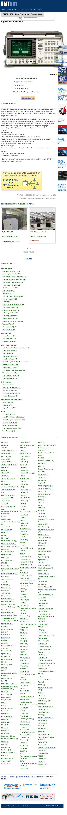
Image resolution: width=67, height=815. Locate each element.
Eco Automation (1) (7, 659)
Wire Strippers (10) (8, 431)
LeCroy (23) (24, 594)
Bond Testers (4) (7, 353)
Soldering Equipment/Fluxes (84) (13, 321)
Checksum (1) (6, 587)
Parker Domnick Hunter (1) (29, 705)
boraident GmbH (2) (7, 555)
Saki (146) (41, 472)
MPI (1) (22, 652)
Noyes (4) (23, 677)
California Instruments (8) (9, 573)
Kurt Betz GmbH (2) (26, 575)
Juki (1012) (23, 520)
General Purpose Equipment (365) (13, 420)
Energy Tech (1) (6, 678)
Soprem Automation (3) (46, 551)
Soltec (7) (41, 546)
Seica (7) (41, 511)
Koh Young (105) (25, 556)
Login (3, 9)
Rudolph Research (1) (45, 469)
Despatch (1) (5, 637)
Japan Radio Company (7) (28, 512)
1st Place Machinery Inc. (10, 241)
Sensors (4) (6, 302)
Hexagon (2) (24, 470)
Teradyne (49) (42, 632)
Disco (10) (4, 643)
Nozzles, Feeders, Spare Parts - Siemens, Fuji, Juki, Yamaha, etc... (62, 60)
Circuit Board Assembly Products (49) (14, 279)
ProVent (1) (24, 745)
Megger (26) (24, 630)
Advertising (16, 806)
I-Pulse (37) (24, 492)
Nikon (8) (23, 669)
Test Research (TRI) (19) (46, 635)
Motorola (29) (24, 649)
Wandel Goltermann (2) (46, 717)
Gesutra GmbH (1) (7, 758)
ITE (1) (22, 509)
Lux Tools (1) (24, 605)
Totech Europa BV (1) (45, 660)
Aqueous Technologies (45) (10, 487)
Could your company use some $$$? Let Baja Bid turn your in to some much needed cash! (12, 786)
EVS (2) (4, 703)
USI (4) (40, 692)
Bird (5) (3, 535)
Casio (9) (4, 582)
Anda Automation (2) (8, 478)
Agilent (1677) (6, 462)
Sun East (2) (42, 584)
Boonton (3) (5, 549)
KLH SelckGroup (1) (26, 548)
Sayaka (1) (41, 483)
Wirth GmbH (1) (43, 734)
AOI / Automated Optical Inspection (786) (15, 348)
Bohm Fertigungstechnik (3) (10, 546)
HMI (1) (22, 487)
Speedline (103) (43, 557)
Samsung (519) (43, 474)
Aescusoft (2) (5, 459)
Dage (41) (4, 626)
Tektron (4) (41, 621)
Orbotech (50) (24, 691)
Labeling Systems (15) (9, 422)
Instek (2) (23, 503)
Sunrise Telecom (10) (45, 587)
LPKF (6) (23, 602)
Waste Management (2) (10, 341)
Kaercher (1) (24, 523)
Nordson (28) (24, 671)
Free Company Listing (18, 9)
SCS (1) (41, 502)
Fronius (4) (4, 741)
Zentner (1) (42, 759)
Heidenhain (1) (25, 456)
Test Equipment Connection (28, 14)
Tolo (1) (40, 652)
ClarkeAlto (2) (5, 596)
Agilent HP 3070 (7, 232)
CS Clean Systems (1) (8, 618)
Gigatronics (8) (6, 761)
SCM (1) (41, 499)
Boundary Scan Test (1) (10, 356)
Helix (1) (23, 459)
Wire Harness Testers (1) (10, 376)
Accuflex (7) (5, 445)
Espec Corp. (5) (6, 694)
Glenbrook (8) (5, 764)
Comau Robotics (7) (7, 598)
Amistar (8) (5, 476)
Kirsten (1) (23, 542)
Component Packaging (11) (11, 285)
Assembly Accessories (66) (11, 274)
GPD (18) (23, 448)
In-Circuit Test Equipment (10, 236)
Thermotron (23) (43, 641)
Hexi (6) (22, 476)
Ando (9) (4, 481)
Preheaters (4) (7, 405)
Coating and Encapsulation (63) (12, 282)
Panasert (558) (25, 699)
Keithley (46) (24, 531)
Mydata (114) (24, 663)
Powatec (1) (24, 727)
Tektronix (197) (43, 624)
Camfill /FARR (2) (7, 579)
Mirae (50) (23, 641)
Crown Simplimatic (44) (9, 615)
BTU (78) (4, 563)
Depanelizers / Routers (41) (11, 387)
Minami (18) (24, 638)
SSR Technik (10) (44, 565)
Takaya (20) (42, 597)
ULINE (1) (41, 685)
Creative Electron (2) (8, 612)
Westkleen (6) (42, 729)
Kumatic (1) (24, 572)
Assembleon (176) (7, 498)
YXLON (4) (42, 756)
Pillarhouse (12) (25, 721)
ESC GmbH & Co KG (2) (9, 684)
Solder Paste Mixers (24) (10, 310)
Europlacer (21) (6, 700)
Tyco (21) (41, 682)
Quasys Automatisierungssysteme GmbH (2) (28, 756)
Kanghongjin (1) (25, 528)
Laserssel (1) (24, 586)
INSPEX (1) (24, 501)
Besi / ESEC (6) (6, 529)
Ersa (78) (4, 681)
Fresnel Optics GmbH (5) (9, 739)
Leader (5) (23, 591)
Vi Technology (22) (44, 701)
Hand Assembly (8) (8, 290)
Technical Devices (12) (45, 608)
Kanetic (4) (23, 526)
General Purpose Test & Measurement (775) (16, 362)
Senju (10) (41, 513)
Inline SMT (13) (25, 498)
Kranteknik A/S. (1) (26, 565)
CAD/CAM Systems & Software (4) (13, 417)
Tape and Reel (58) (8, 324)
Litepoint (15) (24, 600)
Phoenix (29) (24, 716)
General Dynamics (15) (9, 753)
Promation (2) (24, 740)
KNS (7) (22, 553)
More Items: (17, 204)
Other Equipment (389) (9, 425)
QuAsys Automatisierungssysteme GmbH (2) (28, 763)
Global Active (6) (25, 442)
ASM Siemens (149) (7, 495)
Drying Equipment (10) (9, 390)
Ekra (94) (4, 662)
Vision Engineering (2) (45, 706)
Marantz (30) (24, 618)
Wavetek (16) (42, 723)
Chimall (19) (5, 590)
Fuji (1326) (4, 744)
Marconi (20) (24, 621)
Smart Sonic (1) (43, 534)
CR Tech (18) (5, 610)
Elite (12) (4, 667)
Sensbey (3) (42, 516)
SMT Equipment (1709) (10, 307)
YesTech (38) (42, 750)
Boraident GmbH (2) (7, 552)
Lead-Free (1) (6, 293)
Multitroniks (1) (25, 657)
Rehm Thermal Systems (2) (47, 445)
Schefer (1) (42, 491)
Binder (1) (4, 532)
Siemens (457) (43, 524)
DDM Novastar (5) (7, 629)
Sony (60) (41, 548)
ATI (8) (3, 516)
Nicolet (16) (24, 666)
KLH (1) (22, 545)
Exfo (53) (4, 705)
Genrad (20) (5, 755)
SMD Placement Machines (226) (13, 304)
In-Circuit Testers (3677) (10, 364)
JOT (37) (23, 517)
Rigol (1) (41, 458)
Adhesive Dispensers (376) (11, 271)
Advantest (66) (6, 453)
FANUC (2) (5, 714)
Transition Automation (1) (46, 663)
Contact (25, 806)
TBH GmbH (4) (43, 603)
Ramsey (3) (24, 768)
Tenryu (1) (41, 630)
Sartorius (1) (42, 480)
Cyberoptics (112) (7, 623)
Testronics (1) (42, 638)
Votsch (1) (41, 715)
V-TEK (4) (41, 695)
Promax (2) (23, 743)
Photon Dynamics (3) (27, 719)
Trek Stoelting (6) (44, 666)
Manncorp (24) (25, 616)
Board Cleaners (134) (9, 336)
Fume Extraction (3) (8, 402)
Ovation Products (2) (27, 696)
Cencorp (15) (5, 585)
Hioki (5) (23, 481)
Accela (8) (4, 442)
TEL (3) (40, 627)
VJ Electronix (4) (43, 712)
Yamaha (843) (43, 742)
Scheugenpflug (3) (44, 494)
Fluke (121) (5, 730)
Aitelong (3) (5, 470)
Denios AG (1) (6, 635)
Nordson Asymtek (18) (27, 674)
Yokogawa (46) (43, 753)
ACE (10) (4, 448)
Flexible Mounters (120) (10, 288)
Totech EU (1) (42, 657)
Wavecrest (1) (42, 720)
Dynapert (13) (5, 656)
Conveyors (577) (7, 385)
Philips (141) (24, 713)
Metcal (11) (24, 632)
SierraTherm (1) (43, 527)
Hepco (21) (23, 464)
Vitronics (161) (43, 709)
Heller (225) (24, 462)
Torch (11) (41, 655)
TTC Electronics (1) (44, 679)
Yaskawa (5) (42, 745)
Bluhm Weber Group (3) (9, 541)
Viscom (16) (42, 704)
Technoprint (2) (43, 611)
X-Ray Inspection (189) (10, 378)
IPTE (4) (23, 506)
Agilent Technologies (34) (9, 464)
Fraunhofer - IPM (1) (8, 736)
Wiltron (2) (41, 731)
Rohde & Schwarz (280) (46, 461)
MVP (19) (23, 660)
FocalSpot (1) (5, 733)
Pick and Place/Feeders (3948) (12, 296)
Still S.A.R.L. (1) (43, 573)
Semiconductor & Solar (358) (11, 428)
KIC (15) (23, 537)
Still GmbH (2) (43, 571)
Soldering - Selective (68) (10, 316)
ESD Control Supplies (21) (11, 393)
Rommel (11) (42, 463)
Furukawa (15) (6, 750)
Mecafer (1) (24, 627)
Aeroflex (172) (6, 456)
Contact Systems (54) (8, 604)
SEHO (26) (42, 508)
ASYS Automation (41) (8, 506)
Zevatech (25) (42, 764)
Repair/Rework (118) (9, 408)
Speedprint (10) (43, 560)
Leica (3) (23, 597)
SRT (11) (41, 562)
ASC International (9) (8, 489)
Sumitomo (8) (42, 581)
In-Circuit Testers (26, 82)
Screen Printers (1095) (9, 299)
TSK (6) (40, 676)
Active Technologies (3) (9, 451)
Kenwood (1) (24, 534)
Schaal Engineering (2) (45, 486)
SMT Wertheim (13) (44, 537)
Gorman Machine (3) (27, 445)
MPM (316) (23, 655)
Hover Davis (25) (25, 489)
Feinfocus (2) (5, 719)
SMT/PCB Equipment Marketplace (19, 777)
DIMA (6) (4, 640)
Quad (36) (23, 751)
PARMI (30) (24, 707)
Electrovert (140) (6, 665)
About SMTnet (6, 806)
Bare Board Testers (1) (9, 351)
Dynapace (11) (6, 654)
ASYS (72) (4, 503)
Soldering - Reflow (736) (10, 313)
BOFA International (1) (8, 543)
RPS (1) (41, 466)
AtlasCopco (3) (6, 519)
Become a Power (34, 9)
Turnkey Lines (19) (8, 329)
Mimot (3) (23, 635)
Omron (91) (24, 685)
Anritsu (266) (5, 484)
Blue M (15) (5, 538)
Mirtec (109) (24, 644)
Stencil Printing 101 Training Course (61, 120)
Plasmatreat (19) (25, 724)
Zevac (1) (41, 761)
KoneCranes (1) (25, 559)
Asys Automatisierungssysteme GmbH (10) (9, 511)
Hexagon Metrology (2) (27, 473)
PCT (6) (22, 710)
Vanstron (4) (42, 698)
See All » (29, 258)
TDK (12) (41, 606)
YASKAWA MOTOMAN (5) (47, 747)
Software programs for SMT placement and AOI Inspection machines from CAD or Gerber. (48, 786)
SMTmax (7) (42, 543)
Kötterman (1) (24, 578)
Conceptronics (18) (7, 601)
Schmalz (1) (42, 497)
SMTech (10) (42, 540)
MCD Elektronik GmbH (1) (28, 624)
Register (8, 9)
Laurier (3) (23, 589)
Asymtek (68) (5, 501)
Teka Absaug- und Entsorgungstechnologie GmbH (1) (46, 616)
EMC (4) (4, 670)
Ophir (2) (23, 688)
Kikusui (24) (24, 540)
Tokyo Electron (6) (44, 649)
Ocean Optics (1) (25, 683)
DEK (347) (4, 632)
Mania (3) (23, 613)
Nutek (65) (23, 680)
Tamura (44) (42, 600)
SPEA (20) (41, 554)
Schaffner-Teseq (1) (44, 488)
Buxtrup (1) (5, 566)
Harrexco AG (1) (25, 453)
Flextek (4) (4, 725)
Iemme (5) (23, 495)
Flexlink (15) (5, 722)
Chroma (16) (5, 593)
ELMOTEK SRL (35, 241)
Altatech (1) (5, 473)
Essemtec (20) (6, 697)
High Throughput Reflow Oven (29, 784)
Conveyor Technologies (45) (10, 607)
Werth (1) (41, 726)
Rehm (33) (41, 442)
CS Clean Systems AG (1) (9, 621)
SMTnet (3, 777)
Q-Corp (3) (23, 748)
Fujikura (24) (5, 747)
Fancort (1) (5, 711)
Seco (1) (41, 505)
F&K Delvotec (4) (7, 708)
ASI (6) (3, 492)
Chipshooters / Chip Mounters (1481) (14, 277)
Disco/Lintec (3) (6, 651)
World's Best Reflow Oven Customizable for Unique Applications (62, 141)
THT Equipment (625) (9, 327)
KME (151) (23, 551)
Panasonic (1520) (26, 702)
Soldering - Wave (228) (10, 318)
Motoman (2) (24, 646)
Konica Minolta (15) (26, 562)
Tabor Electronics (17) (45, 595)
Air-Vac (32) (5, 467)
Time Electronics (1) (44, 646)
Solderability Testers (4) (10, 367)
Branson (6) (5, 557)
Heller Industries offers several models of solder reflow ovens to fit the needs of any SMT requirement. (62, 187)
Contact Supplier (28, 98)
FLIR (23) (4, 727)
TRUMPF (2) (42, 669)
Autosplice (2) (5, 527)
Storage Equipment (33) (10, 396)
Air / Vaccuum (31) (8, 414)
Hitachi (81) (24, 484)
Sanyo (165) (42, 477)
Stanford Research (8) (45, 568)
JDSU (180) (24, 514)
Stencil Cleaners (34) (9, 339)
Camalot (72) (5, 576)
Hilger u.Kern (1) (25, 478)
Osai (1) (22, 694)
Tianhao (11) (42, 643)
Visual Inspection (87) (9, 373)
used (22, 85)
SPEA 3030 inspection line (39, 232)
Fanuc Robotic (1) (7, 716)
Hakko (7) (23, 451)
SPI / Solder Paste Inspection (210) (13, 370)
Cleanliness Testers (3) (9, 359)
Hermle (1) (23, 467)
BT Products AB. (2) (7, 560)
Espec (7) (4, 691)
